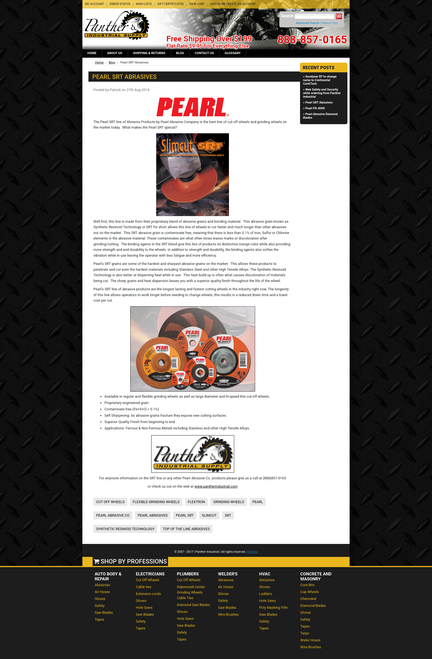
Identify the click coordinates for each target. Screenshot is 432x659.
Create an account (241, 4)
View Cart (196, 4)
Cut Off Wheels (147, 580)
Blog (112, 62)
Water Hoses (310, 640)
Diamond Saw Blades (193, 605)
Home (99, 62)
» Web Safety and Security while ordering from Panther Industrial (322, 93)
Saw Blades (104, 612)
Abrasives (102, 585)
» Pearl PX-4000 (314, 108)
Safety (100, 606)
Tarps (304, 633)
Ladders (265, 594)
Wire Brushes (228, 614)
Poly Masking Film (273, 607)
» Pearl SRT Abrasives (318, 102)
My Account (94, 4)
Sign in (215, 4)
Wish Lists (144, 4)
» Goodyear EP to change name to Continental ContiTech (320, 80)
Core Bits (307, 585)
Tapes (99, 619)
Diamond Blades (313, 606)
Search (287, 15)
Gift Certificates (170, 4)
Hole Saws (144, 607)
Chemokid (308, 599)
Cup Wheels (309, 592)
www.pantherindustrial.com (216, 486)
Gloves (100, 599)
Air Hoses (102, 592)
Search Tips (329, 23)
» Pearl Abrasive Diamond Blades (320, 115)
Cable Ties (185, 598)
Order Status (119, 4)
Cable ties (143, 587)
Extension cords (148, 594)
